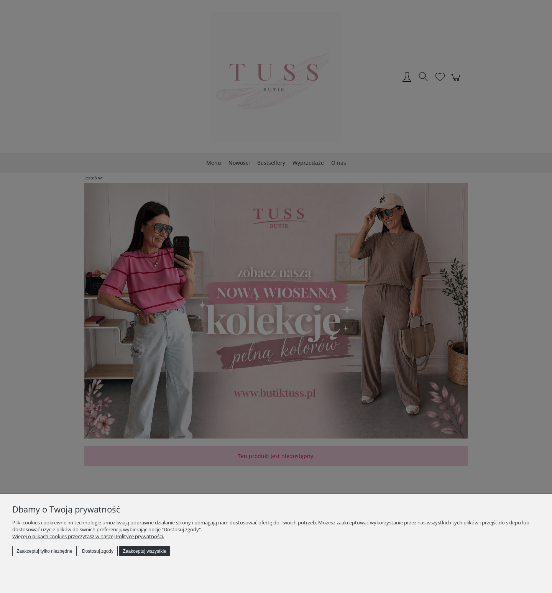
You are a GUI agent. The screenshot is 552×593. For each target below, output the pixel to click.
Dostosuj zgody (97, 551)
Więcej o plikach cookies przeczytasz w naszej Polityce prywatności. (88, 536)
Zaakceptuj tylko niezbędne (44, 551)
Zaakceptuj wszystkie (144, 551)
